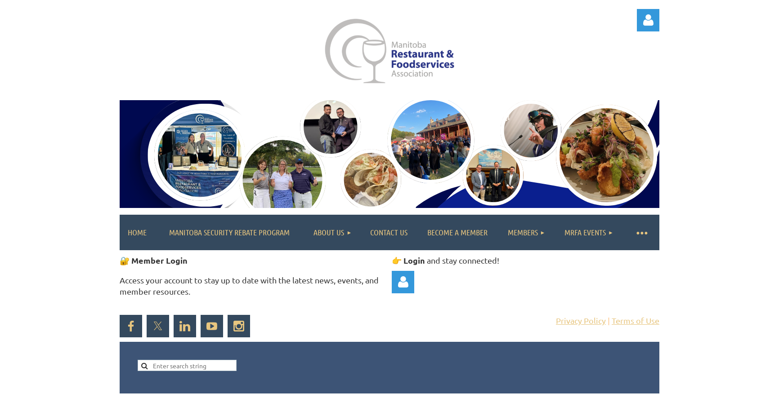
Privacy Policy (581, 320)
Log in (648, 20)
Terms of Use (635, 320)
